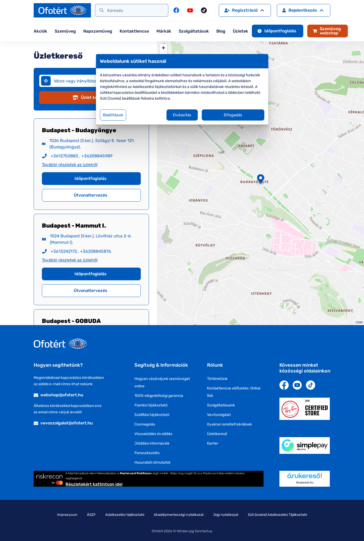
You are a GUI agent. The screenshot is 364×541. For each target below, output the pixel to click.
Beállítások (113, 115)
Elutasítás (182, 115)
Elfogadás (233, 115)
